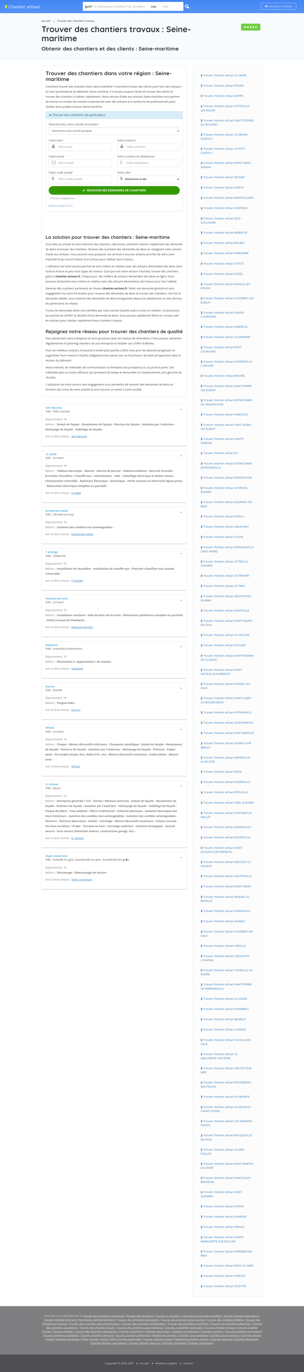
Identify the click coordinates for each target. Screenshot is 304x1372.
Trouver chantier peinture (144, 1343)
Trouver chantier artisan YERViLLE (224, 946)
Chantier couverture (200, 1343)
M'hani (76, 766)
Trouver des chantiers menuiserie (138, 1319)
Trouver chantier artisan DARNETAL (225, 327)
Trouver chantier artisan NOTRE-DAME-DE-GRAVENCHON (227, 402)
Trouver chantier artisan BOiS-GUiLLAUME (221, 220)
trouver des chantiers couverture (104, 1316)
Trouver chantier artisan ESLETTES (224, 1286)
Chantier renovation (157, 1331)
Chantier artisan (22, 6)
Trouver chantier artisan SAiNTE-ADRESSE (222, 441)
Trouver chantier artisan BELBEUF (224, 1019)
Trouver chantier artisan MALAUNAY (226, 526)
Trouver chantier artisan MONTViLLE (226, 610)
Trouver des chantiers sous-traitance (140, 1327)
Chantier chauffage (130, 1331)
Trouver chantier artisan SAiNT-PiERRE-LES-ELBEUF (226, 388)
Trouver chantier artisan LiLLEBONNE (226, 337)
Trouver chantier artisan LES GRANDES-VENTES (227, 1123)
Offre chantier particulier (126, 1339)
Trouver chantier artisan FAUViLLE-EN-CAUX (226, 1042)
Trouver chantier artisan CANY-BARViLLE (228, 733)
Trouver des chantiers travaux (76, 21)
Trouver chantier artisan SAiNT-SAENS (227, 886)
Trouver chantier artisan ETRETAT (224, 1276)
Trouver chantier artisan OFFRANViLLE (227, 712)
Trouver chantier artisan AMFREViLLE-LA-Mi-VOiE (226, 759)
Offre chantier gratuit (95, 1339)
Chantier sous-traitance (193, 1335)
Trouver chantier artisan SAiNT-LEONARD (222, 1194)
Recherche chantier (164, 1335)
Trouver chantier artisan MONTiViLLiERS (228, 198)
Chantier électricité (246, 1339)
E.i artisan (78, 838)
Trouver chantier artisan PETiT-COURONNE (221, 349)
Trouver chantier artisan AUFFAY (223, 1206)
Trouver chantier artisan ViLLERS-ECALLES (223, 1151)
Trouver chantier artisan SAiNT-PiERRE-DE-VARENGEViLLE (226, 986)
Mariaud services (82, 627)
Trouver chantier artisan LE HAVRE (224, 75)
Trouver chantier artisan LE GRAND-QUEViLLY (224, 136)
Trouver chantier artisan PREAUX (223, 1227)
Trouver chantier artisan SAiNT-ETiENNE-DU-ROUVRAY (227, 122)
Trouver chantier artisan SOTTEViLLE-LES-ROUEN (225, 108)
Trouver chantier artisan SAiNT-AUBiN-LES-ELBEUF (226, 427)
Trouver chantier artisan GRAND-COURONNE (223, 314)
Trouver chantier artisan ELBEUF (223, 187)
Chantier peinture (222, 1339)
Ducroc (76, 710)
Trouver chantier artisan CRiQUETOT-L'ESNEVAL (225, 958)
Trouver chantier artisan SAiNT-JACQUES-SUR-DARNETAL (222, 850)
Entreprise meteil (82, 534)
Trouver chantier (63, 1331)
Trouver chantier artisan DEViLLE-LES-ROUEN (226, 286)
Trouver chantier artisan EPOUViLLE (225, 792)
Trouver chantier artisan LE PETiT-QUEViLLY (223, 151)
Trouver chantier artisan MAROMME (226, 253)
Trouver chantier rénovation (241, 1316)
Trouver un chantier (167, 1316)
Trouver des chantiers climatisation (144, 1323)
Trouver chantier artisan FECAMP (224, 177)
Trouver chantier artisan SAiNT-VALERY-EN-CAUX (227, 623)
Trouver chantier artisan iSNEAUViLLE (226, 911)
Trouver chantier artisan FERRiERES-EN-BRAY (227, 1253)
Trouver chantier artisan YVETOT (223, 263)
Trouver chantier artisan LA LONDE (225, 998)
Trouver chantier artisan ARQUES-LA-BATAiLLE (225, 899)
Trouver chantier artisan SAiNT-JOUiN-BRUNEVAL (226, 1180)
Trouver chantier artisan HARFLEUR (225, 414)
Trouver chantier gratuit (158, 1339)
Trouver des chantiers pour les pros (182, 1319)
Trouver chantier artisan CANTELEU (225, 208)
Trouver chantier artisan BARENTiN (225, 232)
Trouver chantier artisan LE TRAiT (224, 586)
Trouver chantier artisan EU (220, 453)
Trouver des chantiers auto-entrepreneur (95, 1323)
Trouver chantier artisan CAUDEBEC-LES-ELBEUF (227, 300)
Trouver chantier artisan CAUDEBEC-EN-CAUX (227, 933)
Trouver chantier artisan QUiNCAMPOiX (228, 722)
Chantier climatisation (186, 1331)
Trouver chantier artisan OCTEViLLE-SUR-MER (225, 563)
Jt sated (76, 493)
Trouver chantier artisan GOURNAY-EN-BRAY (227, 504)
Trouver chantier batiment (60, 1319)
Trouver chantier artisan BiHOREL (224, 376)
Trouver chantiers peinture (97, 1335)
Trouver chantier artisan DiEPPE (223, 96)
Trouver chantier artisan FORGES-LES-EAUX (226, 686)
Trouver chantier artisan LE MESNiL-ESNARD (224, 490)
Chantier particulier (67, 1339)
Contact (188, 1363)
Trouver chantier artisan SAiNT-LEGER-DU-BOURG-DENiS (226, 700)
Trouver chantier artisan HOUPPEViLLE (227, 876)
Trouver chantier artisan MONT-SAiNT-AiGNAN (226, 165)
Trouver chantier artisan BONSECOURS (227, 477)
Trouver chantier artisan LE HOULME (226, 635)
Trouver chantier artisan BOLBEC (224, 243)
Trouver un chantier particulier (184, 1327)
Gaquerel (77, 668)
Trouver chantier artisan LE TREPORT (226, 575)
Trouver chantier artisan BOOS (222, 771)
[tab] (114, 409)
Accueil (45, 21)
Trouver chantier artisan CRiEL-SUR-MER (228, 802)
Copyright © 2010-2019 (119, 1363)
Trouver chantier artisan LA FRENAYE (226, 1096)
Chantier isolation (212, 1331)
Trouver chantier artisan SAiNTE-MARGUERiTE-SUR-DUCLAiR (222, 1239)
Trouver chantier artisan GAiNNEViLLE (227, 827)
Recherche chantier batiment (97, 1319)
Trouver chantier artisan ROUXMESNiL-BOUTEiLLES (226, 1084)
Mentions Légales (166, 1363)
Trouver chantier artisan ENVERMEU (226, 1009)
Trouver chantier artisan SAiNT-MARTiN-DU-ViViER (227, 1166)
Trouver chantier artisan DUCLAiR (224, 645)
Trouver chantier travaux (220, 1327)
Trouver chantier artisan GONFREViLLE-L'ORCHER (227, 363)
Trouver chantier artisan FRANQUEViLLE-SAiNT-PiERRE (227, 549)
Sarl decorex (79, 436)
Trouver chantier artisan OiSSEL (223, 274)
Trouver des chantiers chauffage (188, 1323)
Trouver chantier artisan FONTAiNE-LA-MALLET (226, 815)
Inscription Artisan (278, 6)
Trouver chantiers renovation (243, 1331)
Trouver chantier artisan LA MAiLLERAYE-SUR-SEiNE (219, 1056)
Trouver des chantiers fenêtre (225, 1319)
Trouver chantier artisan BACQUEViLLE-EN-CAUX (227, 1137)
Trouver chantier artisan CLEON (223, 537)
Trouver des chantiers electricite (230, 1323)
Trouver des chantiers (140, 1316)
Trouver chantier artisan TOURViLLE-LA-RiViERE (227, 972)
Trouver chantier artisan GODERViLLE (226, 782)
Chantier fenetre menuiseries (108, 1343)
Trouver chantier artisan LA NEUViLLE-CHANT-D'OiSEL (226, 1109)
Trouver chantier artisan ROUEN (223, 85)
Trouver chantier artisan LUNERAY (224, 1029)
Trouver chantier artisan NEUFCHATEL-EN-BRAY (226, 598)
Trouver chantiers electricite (133, 1335)
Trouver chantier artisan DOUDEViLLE (226, 837)
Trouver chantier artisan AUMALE (224, 921)
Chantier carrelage (174, 1343)
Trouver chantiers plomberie (61, 1335)
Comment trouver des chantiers (202, 1316)
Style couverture (82, 879)
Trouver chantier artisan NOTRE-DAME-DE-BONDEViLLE (227, 465)
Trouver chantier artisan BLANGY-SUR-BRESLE (226, 745)
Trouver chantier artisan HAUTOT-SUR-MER (226, 1070)
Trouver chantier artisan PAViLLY (223, 516)
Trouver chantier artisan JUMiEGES (225, 1216)
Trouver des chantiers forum (97, 1327)
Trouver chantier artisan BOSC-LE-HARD (228, 1265)
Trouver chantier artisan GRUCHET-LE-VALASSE (226, 864)
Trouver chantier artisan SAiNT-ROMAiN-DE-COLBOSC (227, 657)
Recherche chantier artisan (192, 1339)
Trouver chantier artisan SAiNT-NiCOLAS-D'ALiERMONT (222, 672)
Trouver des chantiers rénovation (96, 1331)
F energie (77, 580)
